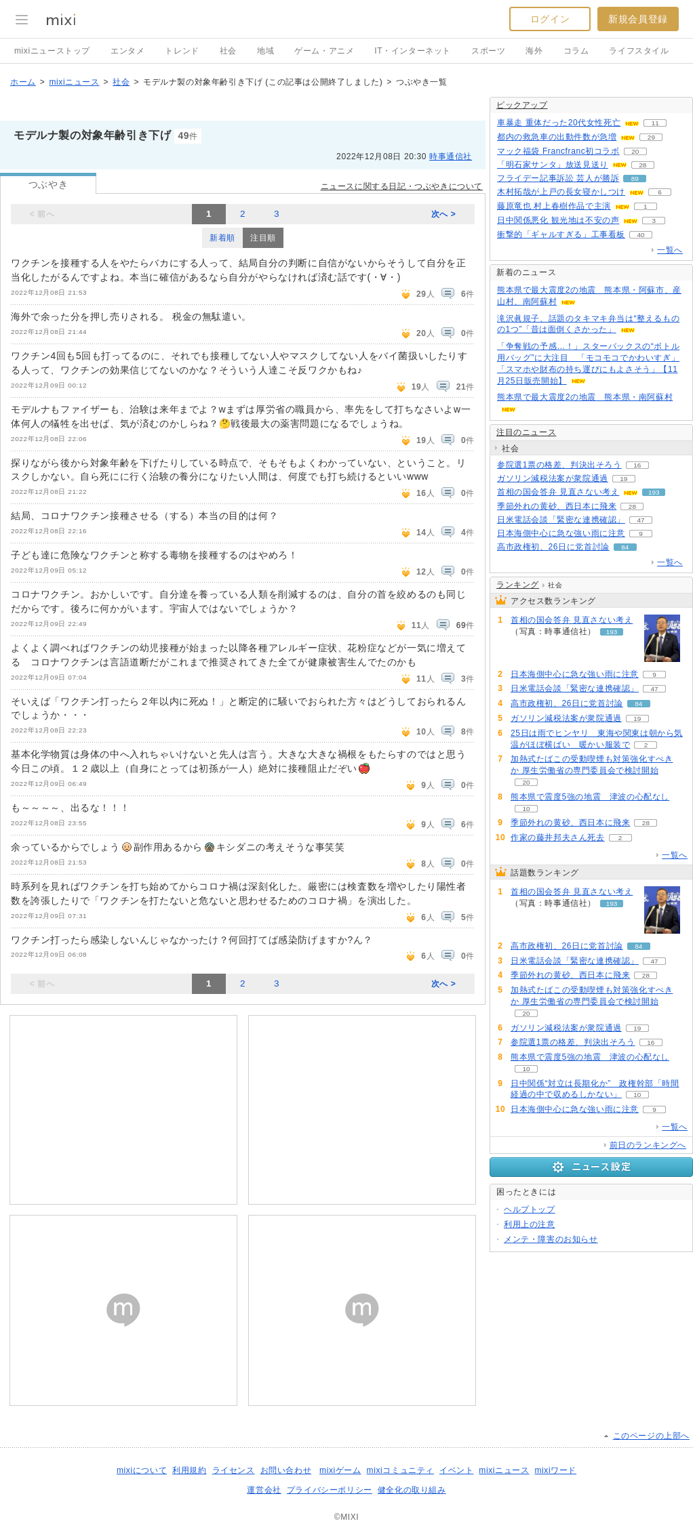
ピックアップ (522, 105)
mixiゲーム (340, 1470)
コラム (576, 51)
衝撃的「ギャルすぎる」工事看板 (561, 234)
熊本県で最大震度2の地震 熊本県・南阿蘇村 (585, 397)
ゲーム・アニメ (324, 51)
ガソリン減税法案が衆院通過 (552, 478)
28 (642, 165)
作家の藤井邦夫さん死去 (558, 837)
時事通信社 (450, 156)
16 (637, 465)
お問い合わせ (286, 1470)
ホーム (23, 82)
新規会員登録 (638, 19)
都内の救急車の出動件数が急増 (556, 137)
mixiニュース (74, 82)
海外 (534, 51)
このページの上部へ (651, 1435)
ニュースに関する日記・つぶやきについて (402, 186)
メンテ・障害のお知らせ (551, 1239)
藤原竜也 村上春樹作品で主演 (554, 206)
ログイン (550, 19)
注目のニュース (526, 432)
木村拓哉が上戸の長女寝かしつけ (561, 191)
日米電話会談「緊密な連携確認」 (561, 519)
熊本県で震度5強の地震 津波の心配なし (590, 797)
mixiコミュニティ (400, 1470)
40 (640, 235)
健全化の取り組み (412, 1490)
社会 (228, 51)
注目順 (263, 238)
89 (635, 178)
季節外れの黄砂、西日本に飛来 (556, 506)
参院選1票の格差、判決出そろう (559, 465)
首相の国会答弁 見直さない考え (558, 492)
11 (655, 123)
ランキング (517, 584)
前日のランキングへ (648, 1145)
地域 (265, 51)
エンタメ (127, 51)
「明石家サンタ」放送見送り (552, 164)
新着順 (222, 238)
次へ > (443, 214)
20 (635, 151)
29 (651, 137)
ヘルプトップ (529, 1209)
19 (623, 478)
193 (654, 492)
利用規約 (189, 1470)
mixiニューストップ (52, 51)
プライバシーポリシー (329, 1490)
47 (640, 520)
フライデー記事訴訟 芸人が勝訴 (558, 178)
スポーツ (488, 51)
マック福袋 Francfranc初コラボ (558, 151)
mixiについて (142, 1470)
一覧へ (670, 250)
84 (625, 547)
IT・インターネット (412, 51)
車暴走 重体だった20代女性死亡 (558, 122)
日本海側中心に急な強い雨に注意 (561, 533)
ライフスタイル (639, 51)
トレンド (182, 51)
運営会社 (264, 1490)
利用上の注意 (529, 1224)
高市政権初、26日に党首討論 (553, 547)
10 (526, 808)
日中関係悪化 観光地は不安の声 (558, 220)
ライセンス (233, 1470)
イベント (456, 1470)
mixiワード (555, 1470)
